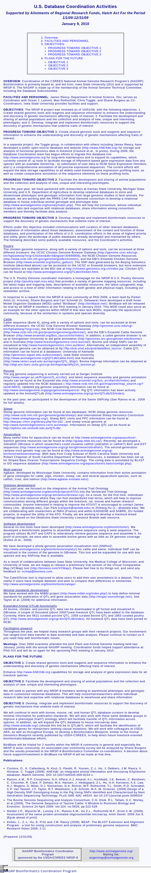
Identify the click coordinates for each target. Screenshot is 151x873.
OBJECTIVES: (55, 44)
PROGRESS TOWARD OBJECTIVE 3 (74, 54)
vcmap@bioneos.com (37, 571)
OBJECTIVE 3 (58, 68)
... (20, 507)
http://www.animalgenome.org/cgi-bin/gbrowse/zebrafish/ (61, 447)
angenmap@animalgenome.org (111, 857)
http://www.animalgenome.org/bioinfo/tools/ (97, 527)
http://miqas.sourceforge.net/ (110, 596)
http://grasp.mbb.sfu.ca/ (84, 440)
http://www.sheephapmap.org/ (26, 418)
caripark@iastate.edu (74, 507)
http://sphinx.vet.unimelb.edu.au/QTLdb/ (32, 428)
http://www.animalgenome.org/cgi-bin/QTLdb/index (47, 618)
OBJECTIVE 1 (58, 62)
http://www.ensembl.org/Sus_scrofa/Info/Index (95, 380)
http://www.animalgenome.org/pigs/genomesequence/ (41, 390)
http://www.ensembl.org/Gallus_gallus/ (44, 262)
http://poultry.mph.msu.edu (34, 281)
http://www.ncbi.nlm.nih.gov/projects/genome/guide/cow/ (45, 332)
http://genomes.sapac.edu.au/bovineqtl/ (33, 354)
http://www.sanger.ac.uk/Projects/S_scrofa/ (35, 377)
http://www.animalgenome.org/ (111, 851)
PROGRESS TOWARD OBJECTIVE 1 (74, 48)
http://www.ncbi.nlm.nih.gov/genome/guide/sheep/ (40, 415)
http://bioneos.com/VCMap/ (50, 568)
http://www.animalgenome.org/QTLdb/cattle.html (39, 358)
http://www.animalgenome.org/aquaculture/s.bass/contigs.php (86, 463)
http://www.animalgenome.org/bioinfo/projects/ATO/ (41, 491)
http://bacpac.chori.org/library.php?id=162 (33, 421)
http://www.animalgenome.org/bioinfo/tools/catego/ (39, 584)
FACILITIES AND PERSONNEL (67, 40)
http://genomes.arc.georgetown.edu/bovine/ (110, 338)
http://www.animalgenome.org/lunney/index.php (38, 205)
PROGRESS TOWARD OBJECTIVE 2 (74, 51)
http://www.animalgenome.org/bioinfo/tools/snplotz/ (39, 549)
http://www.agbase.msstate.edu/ (64, 479)
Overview (51, 37)
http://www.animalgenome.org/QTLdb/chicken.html (62, 271)
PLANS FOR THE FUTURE (64, 58)
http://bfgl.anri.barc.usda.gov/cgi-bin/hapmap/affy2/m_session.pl (49, 364)
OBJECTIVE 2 (58, 65)
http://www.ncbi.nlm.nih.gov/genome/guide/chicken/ (41, 259)
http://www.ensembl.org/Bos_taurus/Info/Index (50, 335)
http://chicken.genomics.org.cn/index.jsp (95, 268)
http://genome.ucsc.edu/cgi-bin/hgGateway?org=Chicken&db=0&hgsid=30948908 (70, 254)
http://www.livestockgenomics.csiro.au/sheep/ (35, 424)
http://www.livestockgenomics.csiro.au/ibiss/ (53, 345)
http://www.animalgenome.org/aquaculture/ (105, 437)
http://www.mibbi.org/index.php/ (83, 593)
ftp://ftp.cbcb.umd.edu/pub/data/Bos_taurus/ (90, 348)
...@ (118, 507)
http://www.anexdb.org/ (21, 725)
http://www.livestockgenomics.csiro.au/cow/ (58, 342)
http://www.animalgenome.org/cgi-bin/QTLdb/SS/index (84, 393)
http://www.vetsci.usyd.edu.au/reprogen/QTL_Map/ (41, 361)
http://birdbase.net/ (92, 303)
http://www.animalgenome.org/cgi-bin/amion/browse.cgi (44, 495)
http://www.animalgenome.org (24, 157)
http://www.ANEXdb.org (99, 147)
